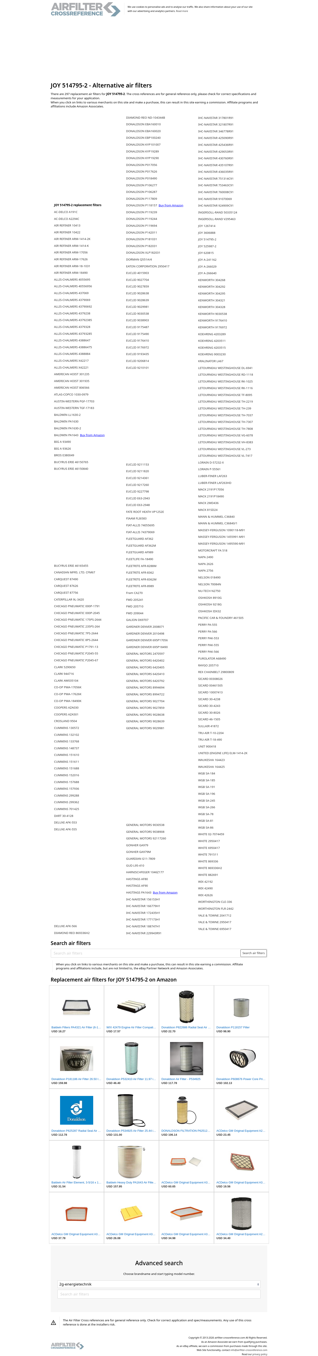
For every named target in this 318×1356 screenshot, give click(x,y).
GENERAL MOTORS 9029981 (145, 728)
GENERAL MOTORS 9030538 (145, 825)
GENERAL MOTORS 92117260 (146, 838)
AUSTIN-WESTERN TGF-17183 (74, 408)
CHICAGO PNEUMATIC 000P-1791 (77, 606)
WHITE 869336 (208, 861)
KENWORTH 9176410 (212, 320)
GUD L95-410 (135, 865)
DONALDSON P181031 (141, 239)
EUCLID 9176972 (137, 347)
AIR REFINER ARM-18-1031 (72, 266)
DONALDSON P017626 (141, 171)
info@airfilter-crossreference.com (249, 1350)
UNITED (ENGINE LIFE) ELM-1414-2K (222, 753)
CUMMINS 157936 (66, 789)
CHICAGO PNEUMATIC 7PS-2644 (76, 633)
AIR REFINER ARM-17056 (71, 252)
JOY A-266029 (207, 266)
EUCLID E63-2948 (138, 505)
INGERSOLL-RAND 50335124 (217, 212)
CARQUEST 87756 (66, 593)
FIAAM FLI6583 (136, 518)
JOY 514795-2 (207, 239)
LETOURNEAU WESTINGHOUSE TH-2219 (225, 401)
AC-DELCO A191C (66, 212)
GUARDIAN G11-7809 (140, 859)
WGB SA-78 (205, 814)
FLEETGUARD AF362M (141, 546)
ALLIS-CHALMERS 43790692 (73, 306)
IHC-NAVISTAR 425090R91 (216, 138)
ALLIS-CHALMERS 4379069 (72, 300)
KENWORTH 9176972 (212, 327)
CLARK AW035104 (66, 681)
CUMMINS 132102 (66, 735)
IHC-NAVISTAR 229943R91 (144, 933)
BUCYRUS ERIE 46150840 (71, 469)
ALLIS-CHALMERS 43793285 (73, 334)
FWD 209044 (134, 613)
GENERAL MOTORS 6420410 (145, 674)
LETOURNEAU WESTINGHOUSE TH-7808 (225, 429)
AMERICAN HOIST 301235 (71, 374)
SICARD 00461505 (210, 685)
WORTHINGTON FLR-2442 (215, 909)
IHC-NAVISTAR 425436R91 (216, 145)
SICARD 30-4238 (209, 699)
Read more (182, 11)
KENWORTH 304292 (211, 287)
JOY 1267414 (206, 226)
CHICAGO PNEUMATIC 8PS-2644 (76, 640)
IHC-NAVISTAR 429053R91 (216, 152)
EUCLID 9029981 (137, 307)
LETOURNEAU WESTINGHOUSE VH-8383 (225, 442)
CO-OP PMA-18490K (67, 701)
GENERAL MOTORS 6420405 (145, 667)
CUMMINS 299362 (66, 802)
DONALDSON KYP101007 (143, 144)
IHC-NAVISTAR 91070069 (215, 199)
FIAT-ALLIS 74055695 (140, 525)
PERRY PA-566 (207, 631)
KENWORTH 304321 (211, 300)
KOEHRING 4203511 (212, 341)
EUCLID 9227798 (137, 491)
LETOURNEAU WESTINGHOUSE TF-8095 (225, 395)
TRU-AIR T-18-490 (210, 740)
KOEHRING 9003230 (212, 354)
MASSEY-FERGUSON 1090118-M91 (221, 530)
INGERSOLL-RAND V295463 (217, 219)
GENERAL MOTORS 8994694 (145, 687)
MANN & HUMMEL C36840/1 (217, 523)
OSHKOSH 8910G (210, 598)
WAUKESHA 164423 (211, 760)
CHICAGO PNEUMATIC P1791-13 (76, 647)
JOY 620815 (206, 253)
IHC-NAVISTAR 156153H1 (143, 899)
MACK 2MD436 (208, 503)
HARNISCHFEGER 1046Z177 (145, 872)
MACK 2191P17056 (211, 489)
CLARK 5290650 (65, 667)
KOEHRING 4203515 (212, 348)
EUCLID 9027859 (137, 286)
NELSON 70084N (209, 584)
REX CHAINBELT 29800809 (216, 672)
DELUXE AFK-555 (65, 829)
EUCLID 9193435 (137, 354)
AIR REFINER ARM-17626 (71, 259)
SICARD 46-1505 (209, 719)
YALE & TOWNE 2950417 (214, 922)
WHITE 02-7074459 (211, 834)
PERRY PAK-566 (208, 652)
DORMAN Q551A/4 (139, 259)
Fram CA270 (134, 593)
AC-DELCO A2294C (66, 219)
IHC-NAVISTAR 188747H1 (143, 926)
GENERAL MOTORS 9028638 (145, 715)
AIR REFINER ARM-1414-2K (72, 239)
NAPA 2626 (205, 564)
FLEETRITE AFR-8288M (141, 566)
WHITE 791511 (208, 854)
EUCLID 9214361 (137, 478)
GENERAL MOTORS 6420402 (145, 660)
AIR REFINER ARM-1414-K (71, 246)
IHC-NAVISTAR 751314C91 (216, 179)
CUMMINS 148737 (66, 748)
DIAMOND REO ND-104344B (145, 118)
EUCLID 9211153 (137, 464)
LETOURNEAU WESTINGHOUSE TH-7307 (225, 422)
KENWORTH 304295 (211, 293)
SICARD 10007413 (210, 692)
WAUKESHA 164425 (211, 767)
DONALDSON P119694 (141, 226)
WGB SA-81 (205, 821)
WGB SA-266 (206, 807)
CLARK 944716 (64, 674)
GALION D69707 (137, 620)
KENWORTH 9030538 (212, 314)
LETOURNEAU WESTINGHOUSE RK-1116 (225, 388)
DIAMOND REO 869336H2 (72, 933)
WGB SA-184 (206, 773)
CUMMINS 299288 (66, 795)
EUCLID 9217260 (137, 485)
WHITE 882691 (208, 875)
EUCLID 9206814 (137, 361)
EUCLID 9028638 (137, 293)
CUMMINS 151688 (66, 768)
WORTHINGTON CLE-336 (215, 902)
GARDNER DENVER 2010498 (145, 633)
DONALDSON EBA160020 (143, 131)
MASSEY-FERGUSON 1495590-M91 (221, 544)
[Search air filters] (146, 953)
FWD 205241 (134, 600)
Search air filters (253, 953)
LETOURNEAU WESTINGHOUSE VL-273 (224, 449)
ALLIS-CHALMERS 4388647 (72, 340)
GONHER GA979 (137, 845)
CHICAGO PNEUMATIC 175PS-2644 (77, 620)
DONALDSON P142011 (141, 232)
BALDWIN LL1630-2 (67, 415)
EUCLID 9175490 (137, 334)
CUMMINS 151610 (66, 755)
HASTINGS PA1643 (139, 892)
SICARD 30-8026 (209, 713)
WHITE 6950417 (209, 848)
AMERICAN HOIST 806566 (71, 388)
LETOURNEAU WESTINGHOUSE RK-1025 (225, 381)
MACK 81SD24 (208, 510)
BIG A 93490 (62, 442)
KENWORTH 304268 (211, 280)
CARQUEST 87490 (66, 579)
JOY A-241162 (207, 260)
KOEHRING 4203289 (212, 334)
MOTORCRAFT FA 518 (212, 550)
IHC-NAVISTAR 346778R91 (216, 131)
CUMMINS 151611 (66, 762)
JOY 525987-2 (207, 246)
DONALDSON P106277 (141, 185)
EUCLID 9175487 (137, 327)
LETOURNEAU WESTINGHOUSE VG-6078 (225, 435)
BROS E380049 (64, 455)
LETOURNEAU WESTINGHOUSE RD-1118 (225, 375)
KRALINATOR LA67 (210, 361)
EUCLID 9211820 (137, 471)
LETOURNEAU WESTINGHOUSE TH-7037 (225, 415)
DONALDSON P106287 (141, 192)
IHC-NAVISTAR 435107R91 (216, 165)
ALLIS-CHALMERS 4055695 (72, 279)
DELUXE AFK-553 (65, 822)
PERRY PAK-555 (208, 645)
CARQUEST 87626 (66, 586)
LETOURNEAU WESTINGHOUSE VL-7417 (225, 456)
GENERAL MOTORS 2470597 (145, 654)
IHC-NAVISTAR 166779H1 (143, 906)
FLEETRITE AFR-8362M (141, 579)
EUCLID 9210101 (137, 368)
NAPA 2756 (205, 570)
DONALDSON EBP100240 (143, 138)
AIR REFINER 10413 (67, 225)
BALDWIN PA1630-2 (67, 428)
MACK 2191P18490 (211, 496)
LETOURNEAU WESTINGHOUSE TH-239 (224, 408)
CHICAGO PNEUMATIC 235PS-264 (77, 626)
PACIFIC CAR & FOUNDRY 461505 (220, 618)
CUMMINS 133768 (66, 741)
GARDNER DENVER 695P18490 (147, 647)
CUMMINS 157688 (66, 782)
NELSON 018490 (209, 577)
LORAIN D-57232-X (211, 462)
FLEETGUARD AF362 (139, 539)
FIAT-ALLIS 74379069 (140, 532)
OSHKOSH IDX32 (209, 611)
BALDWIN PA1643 (66, 435)
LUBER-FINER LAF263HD (214, 483)
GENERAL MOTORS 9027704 (145, 701)
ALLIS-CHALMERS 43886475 (73, 347)
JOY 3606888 (206, 233)
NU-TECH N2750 (209, 591)
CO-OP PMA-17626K (67, 694)
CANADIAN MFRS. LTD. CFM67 (74, 572)
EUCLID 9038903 (137, 320)
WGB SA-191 (206, 787)
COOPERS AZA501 (66, 714)
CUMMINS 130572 (66, 728)
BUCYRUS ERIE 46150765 (71, 462)
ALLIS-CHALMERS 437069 (71, 293)
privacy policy (259, 1354)
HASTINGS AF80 (137, 879)
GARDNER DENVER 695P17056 (147, 640)
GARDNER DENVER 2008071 (145, 627)
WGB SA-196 (206, 794)
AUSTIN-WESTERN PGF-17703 (74, 401)
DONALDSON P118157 (142, 205)
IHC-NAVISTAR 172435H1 (143, 913)
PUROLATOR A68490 (212, 658)
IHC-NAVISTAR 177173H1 (143, 919)
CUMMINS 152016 (66, 775)
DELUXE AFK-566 (65, 926)
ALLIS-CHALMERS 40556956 (73, 286)
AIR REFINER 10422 (67, 232)
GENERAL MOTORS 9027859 (145, 708)
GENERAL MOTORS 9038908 (145, 832)
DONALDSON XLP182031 (143, 253)
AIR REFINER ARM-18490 (71, 273)
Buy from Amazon (92, 435)
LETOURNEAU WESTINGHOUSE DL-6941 (225, 368)
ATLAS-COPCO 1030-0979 (71, 394)
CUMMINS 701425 (66, 809)
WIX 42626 (205, 895)
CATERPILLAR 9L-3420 (69, 599)
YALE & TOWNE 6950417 (214, 929)
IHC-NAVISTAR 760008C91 (216, 192)
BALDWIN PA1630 (66, 421)
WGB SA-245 (206, 801)
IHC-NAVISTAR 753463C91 (216, 185)
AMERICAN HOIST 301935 (71, 381)
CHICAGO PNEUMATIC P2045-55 (76, 653)
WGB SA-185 (206, 780)
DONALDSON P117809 (141, 199)
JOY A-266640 (207, 273)
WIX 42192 (205, 882)
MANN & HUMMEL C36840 (216, 517)
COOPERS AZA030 (66, 707)
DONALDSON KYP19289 (142, 151)
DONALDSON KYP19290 (142, 158)
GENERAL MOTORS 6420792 (145, 681)
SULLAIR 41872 (208, 726)
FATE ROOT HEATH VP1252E (145, 512)
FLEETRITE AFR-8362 (140, 572)
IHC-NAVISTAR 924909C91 (216, 205)
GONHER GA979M (138, 852)
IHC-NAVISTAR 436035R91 (216, 172)
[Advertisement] (159, 49)
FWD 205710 (134, 606)
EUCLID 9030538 (137, 314)
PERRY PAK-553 (208, 638)
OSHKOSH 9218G (210, 604)
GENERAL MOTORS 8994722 (145, 694)
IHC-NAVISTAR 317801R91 (216, 118)
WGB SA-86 (205, 827)
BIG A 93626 (62, 449)
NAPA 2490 (205, 557)
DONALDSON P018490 (141, 178)
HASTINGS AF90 (137, 886)
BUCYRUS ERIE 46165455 (71, 566)
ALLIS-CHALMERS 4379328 (72, 327)
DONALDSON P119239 (141, 212)
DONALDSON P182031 (141, 246)
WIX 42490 (205, 888)
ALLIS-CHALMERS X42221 (71, 367)
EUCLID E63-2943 (138, 498)
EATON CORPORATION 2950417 (147, 266)
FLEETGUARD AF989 (139, 552)
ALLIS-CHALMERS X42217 (71, 361)
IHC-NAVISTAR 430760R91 (216, 158)
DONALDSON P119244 (141, 219)
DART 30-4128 (63, 816)
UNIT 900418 (207, 746)
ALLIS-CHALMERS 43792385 (73, 320)
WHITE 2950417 (209, 841)
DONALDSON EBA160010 (143, 124)
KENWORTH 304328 (211, 307)
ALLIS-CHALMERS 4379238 (72, 313)
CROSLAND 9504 (65, 721)
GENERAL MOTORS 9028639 (145, 721)
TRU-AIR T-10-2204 (210, 733)
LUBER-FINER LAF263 (212, 476)
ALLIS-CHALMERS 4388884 (72, 354)
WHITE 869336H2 (210, 868)
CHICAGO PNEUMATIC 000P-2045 (77, 613)
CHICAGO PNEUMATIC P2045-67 (76, 660)
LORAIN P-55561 (209, 469)
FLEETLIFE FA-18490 (139, 559)
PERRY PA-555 (207, 625)
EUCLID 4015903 (137, 273)
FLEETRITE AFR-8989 (140, 586)
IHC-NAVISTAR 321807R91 (216, 124)
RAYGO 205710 (208, 665)
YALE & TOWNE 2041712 (214, 915)
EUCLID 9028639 (137, 300)
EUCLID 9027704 (137, 280)
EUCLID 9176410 (137, 340)
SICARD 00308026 (210, 679)
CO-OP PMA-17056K (67, 687)
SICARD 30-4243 (209, 706)
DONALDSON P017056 (141, 165)
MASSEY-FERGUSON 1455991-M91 (221, 537)
